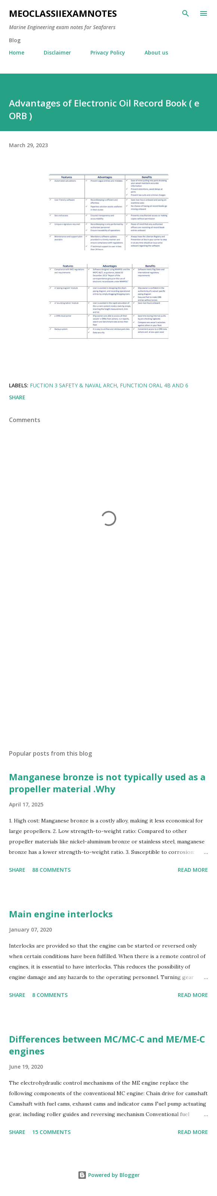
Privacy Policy (107, 52)
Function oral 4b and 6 (154, 385)
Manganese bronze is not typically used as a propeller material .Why (107, 783)
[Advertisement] (108, 673)
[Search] (185, 13)
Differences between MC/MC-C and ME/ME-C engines (107, 1045)
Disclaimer (57, 52)
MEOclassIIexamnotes (63, 13)
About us (156, 52)
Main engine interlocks (61, 914)
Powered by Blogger (109, 1174)
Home (16, 52)
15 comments (51, 1131)
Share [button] (17, 397)
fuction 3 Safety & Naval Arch (73, 385)
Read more (193, 869)
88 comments (51, 869)
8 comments (50, 994)
